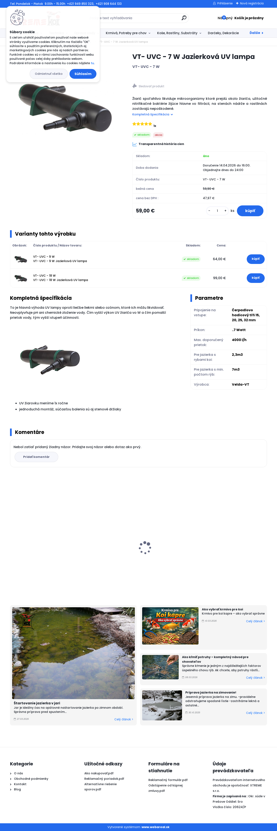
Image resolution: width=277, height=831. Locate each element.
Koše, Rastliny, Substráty (177, 33)
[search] (184, 19)
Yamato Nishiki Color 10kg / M (102, 554)
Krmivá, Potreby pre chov (126, 33)
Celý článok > (123, 719)
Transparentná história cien (158, 144)
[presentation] (13, 541)
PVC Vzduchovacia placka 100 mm (167, 543)
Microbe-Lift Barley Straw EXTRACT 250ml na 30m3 (41, 549)
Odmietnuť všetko (49, 74)
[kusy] (217, 211)
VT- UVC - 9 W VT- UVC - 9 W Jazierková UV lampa (60, 259)
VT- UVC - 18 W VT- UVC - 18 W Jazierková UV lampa (60, 278)
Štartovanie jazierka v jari (37, 703)
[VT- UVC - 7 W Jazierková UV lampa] (64, 106)
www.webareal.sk (155, 827)
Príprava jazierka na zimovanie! (210, 692)
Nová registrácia (252, 3)
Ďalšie (255, 33)
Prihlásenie (225, 3)
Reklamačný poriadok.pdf (104, 779)
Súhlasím (83, 73)
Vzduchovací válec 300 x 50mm (234, 522)
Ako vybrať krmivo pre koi (222, 609)
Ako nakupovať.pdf (99, 773)
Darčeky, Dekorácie (223, 33)
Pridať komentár (36, 457)
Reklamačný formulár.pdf (168, 780)
